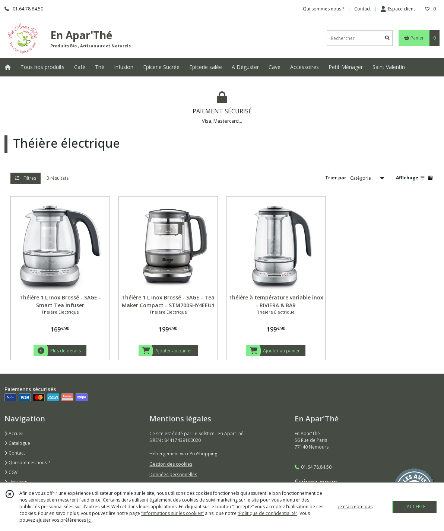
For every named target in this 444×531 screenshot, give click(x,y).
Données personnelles (173, 474)
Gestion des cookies (170, 464)
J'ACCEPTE (415, 506)
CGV (11, 472)
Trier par (335, 178)
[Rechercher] (387, 38)
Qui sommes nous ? (27, 462)
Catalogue (17, 443)
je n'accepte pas (355, 506)
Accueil (13, 433)
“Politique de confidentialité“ (267, 513)
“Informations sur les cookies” (172, 513)
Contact (362, 9)
